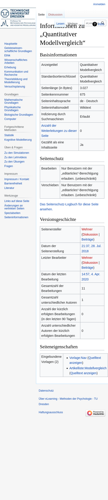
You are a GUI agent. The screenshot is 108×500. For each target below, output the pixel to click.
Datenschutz (46, 390)
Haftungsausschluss (51, 412)
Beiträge (87, 239)
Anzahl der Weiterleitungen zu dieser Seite (59, 131)
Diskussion (90, 234)
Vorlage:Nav (77, 358)
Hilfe (101, 24)
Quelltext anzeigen (83, 373)
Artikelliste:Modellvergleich (87, 368)
